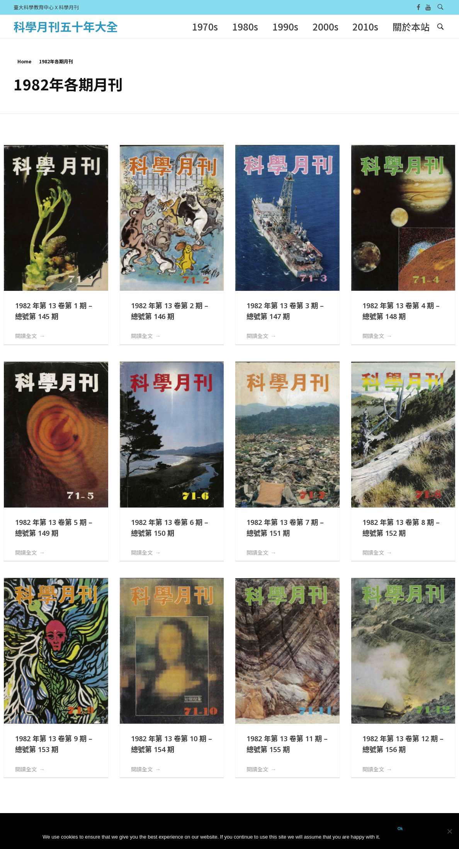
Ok (400, 828)
